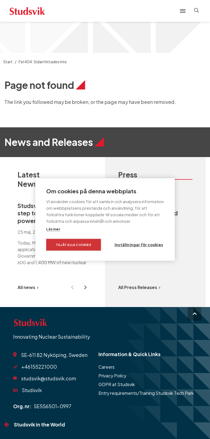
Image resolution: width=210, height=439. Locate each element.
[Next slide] (85, 287)
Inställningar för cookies (139, 244)
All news (28, 287)
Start (8, 61)
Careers (106, 367)
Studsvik (32, 390)
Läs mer (53, 229)
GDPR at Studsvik (116, 384)
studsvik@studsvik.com (48, 378)
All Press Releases (139, 287)
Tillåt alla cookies (73, 244)
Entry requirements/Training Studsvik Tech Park (146, 393)
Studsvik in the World (39, 424)
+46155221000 (39, 366)
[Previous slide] (72, 287)
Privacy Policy (112, 375)
